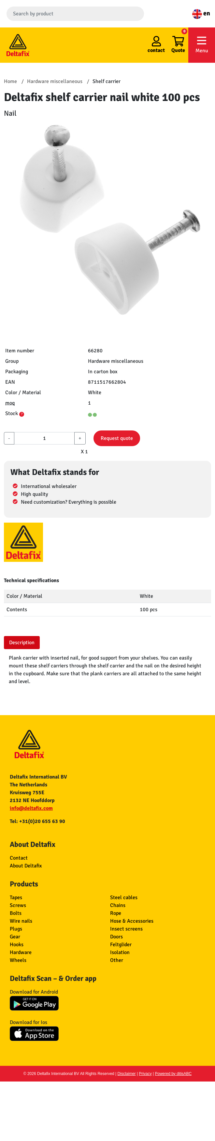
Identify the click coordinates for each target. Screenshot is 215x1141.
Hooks (16, 944)
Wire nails (21, 921)
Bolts (16, 913)
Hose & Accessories (131, 921)
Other (116, 960)
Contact (19, 858)
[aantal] (44, 438)
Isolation (120, 952)
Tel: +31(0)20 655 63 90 (37, 821)
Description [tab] (22, 642)
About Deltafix (26, 866)
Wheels (18, 960)
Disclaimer (127, 1073)
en (201, 13)
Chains (117, 905)
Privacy (145, 1073)
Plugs (16, 929)
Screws (18, 905)
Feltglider (121, 944)
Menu (201, 44)
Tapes (16, 897)
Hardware (21, 952)
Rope (115, 913)
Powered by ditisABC (173, 1073)
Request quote (117, 438)
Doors (116, 936)
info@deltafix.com (31, 808)
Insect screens (126, 929)
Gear (15, 936)
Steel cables (123, 897)
